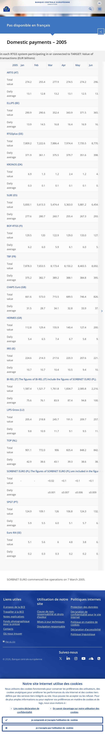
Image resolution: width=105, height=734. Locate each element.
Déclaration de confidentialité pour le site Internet (86, 614)
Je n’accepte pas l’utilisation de (54, 728)
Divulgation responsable (51, 626)
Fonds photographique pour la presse (16, 623)
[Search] (51, 9)
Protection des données (84, 607)
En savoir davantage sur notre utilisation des (76, 710)
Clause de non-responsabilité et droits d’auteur (50, 614)
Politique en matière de (84, 623)
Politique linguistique (83, 634)
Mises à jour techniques (51, 621)
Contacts (8, 628)
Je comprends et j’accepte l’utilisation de (54, 720)
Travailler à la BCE (13, 611)
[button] (99, 3)
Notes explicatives (13, 616)
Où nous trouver (12, 633)
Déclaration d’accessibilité (86, 629)
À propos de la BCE (14, 607)
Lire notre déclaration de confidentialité (26, 710)
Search (90, 9)
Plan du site (10, 641)
